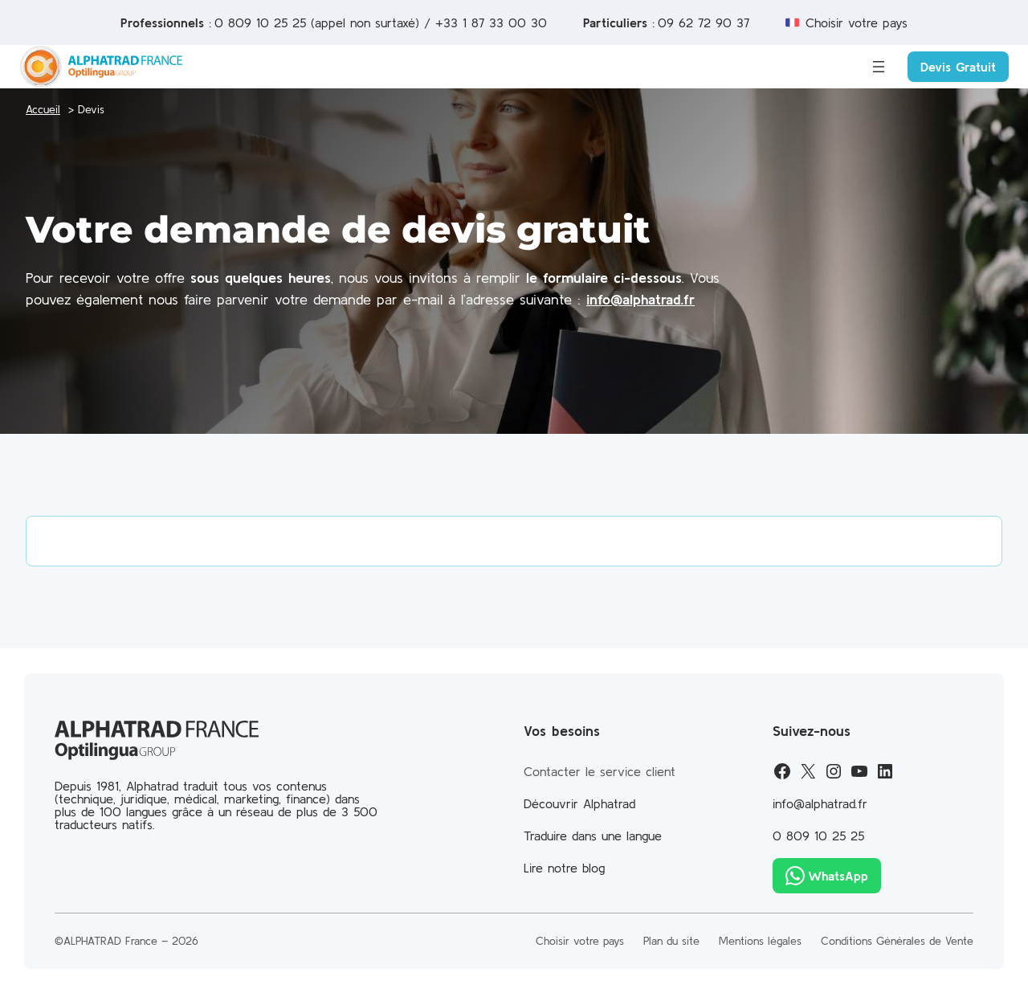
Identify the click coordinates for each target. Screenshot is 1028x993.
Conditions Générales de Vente (897, 940)
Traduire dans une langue (593, 835)
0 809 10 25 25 (260, 22)
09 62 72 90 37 (703, 22)
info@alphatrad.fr (640, 299)
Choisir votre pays (857, 22)
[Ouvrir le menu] (878, 66)
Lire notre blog (564, 867)
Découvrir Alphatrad (579, 803)
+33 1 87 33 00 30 (491, 22)
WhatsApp (838, 875)
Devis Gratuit (958, 66)
